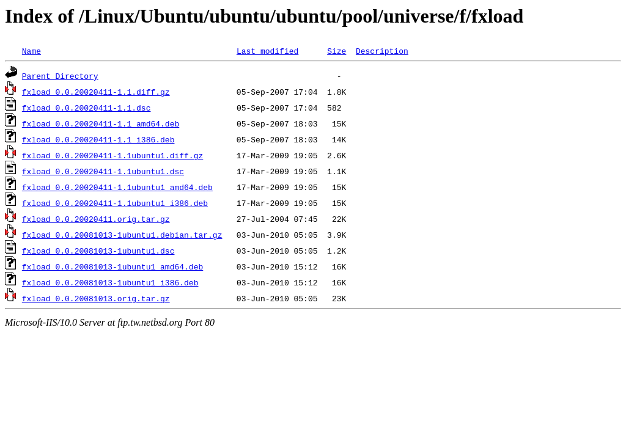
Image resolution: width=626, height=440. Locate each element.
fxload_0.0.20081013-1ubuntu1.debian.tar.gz (122, 234)
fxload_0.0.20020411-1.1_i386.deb (98, 139)
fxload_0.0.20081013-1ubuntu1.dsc (98, 250)
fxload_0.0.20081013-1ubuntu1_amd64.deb (112, 266)
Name (31, 50)
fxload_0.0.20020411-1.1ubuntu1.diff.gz (112, 155)
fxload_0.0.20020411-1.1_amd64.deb (100, 123)
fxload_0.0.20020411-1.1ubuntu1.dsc (103, 171)
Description (382, 50)
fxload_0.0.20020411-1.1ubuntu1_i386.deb (115, 202)
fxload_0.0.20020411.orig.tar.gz (96, 218)
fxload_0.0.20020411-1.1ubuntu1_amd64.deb (117, 187)
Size (336, 50)
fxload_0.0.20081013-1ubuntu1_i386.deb (110, 282)
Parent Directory (60, 75)
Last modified (267, 50)
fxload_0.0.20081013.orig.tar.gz (96, 298)
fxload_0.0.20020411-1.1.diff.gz (96, 91)
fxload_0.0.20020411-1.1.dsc (86, 107)
